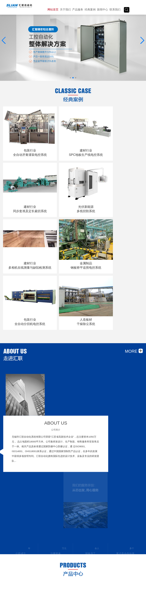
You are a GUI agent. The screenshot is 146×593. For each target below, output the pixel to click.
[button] (142, 40)
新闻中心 (102, 9)
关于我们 (65, 9)
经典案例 (90, 9)
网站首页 (52, 9)
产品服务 (77, 9)
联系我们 (115, 9)
